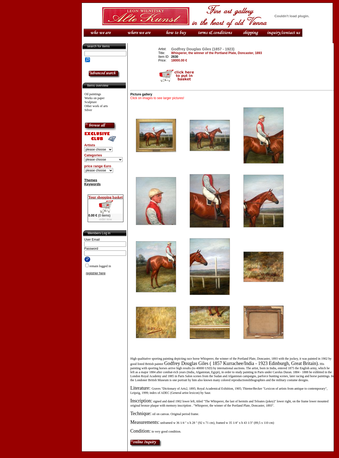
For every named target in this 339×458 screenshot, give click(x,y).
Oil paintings (92, 94)
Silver (88, 110)
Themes (90, 180)
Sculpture (90, 102)
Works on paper (94, 98)
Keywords (92, 184)
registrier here (95, 273)
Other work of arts (96, 106)
